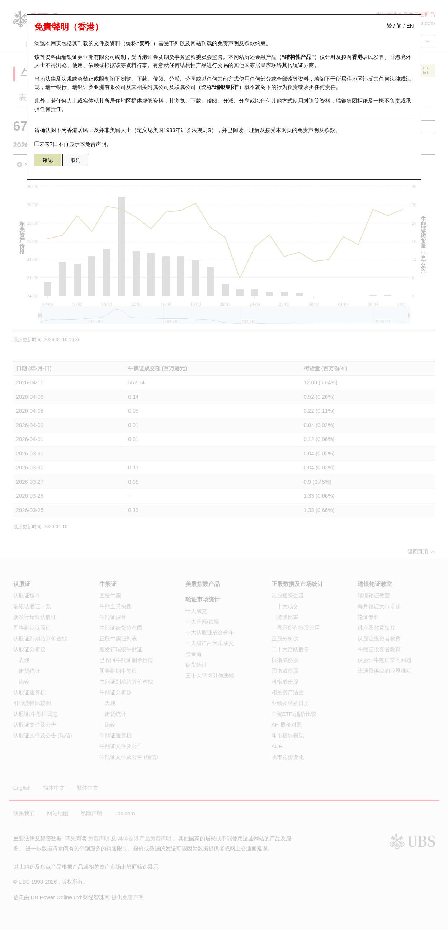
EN (410, 26)
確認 (48, 160)
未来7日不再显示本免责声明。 (73, 144)
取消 (76, 160)
